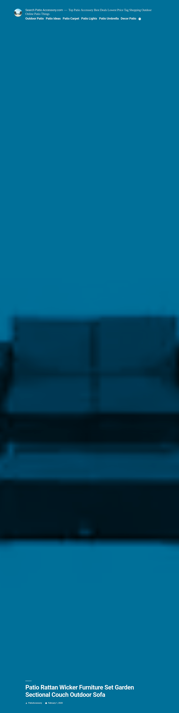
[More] (139, 19)
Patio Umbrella (109, 18)
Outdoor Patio (34, 18)
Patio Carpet (71, 18)
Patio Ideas (53, 18)
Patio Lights (89, 18)
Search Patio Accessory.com (44, 10)
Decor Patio (128, 18)
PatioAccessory (35, 703)
